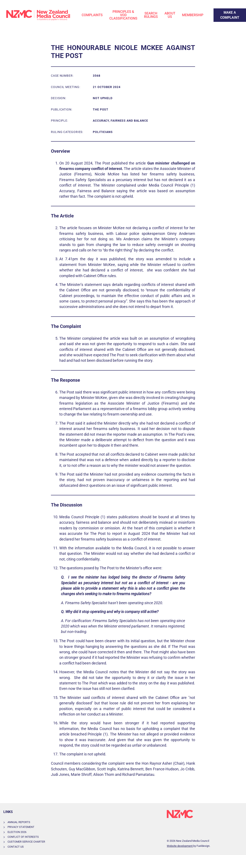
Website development (180, 845)
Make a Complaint (227, 11)
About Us (169, 15)
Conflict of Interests (23, 836)
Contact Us (16, 846)
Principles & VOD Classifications (123, 15)
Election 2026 (17, 832)
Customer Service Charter (26, 841)
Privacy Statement (21, 827)
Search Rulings (151, 15)
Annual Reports (19, 822)
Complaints (92, 15)
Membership (192, 15)
